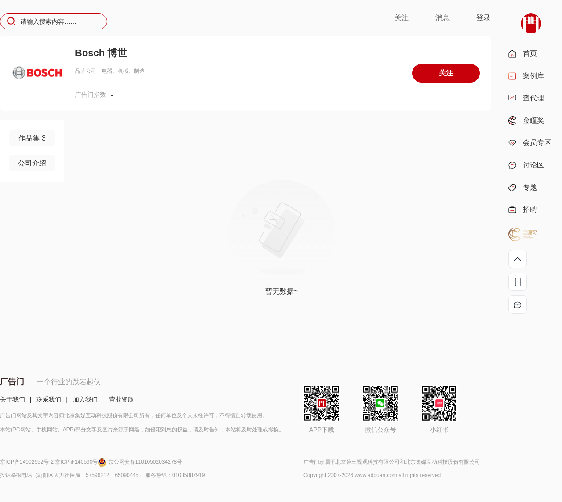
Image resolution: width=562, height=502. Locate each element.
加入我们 (85, 399)
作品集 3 (31, 138)
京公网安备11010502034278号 (145, 462)
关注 (401, 17)
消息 (442, 17)
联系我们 (48, 399)
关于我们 (12, 399)
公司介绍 (32, 163)
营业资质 (121, 399)
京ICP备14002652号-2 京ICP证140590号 (54, 462)
